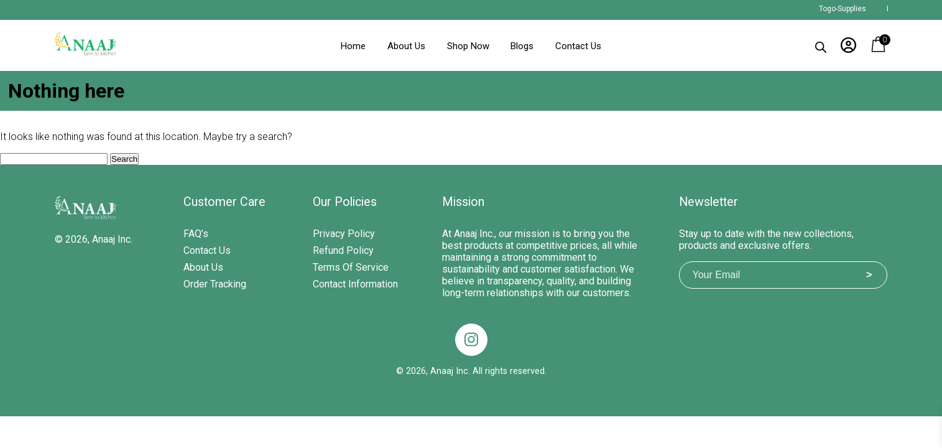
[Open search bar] (821, 44)
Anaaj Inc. (112, 239)
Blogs (521, 46)
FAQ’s (195, 234)
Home (353, 46)
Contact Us (578, 46)
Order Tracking (214, 284)
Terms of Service (351, 267)
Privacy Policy (344, 234)
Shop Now (468, 46)
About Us (406, 46)
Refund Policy (343, 250)
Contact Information (355, 284)
